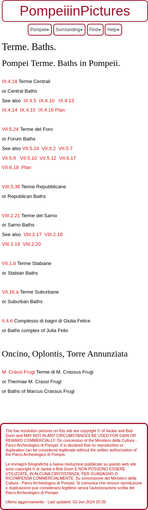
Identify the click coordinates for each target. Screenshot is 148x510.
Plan (60, 110)
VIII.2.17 (33, 234)
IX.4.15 (28, 110)
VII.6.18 (10, 167)
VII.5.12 (48, 158)
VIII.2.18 (53, 234)
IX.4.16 (46, 110)
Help (113, 29)
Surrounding (69, 29)
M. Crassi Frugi (18, 372)
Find (95, 29)
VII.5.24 (10, 129)
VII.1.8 (9, 263)
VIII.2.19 (11, 244)
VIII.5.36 (11, 186)
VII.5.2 (49, 148)
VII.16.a (11, 292)
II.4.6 (7, 321)
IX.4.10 (46, 100)
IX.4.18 (9, 81)
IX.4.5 (31, 100)
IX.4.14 (9, 110)
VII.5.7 (65, 148)
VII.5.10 (27, 158)
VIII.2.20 (32, 244)
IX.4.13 (66, 100)
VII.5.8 (9, 158)
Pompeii (39, 29)
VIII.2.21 (11, 215)
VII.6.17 (67, 158)
